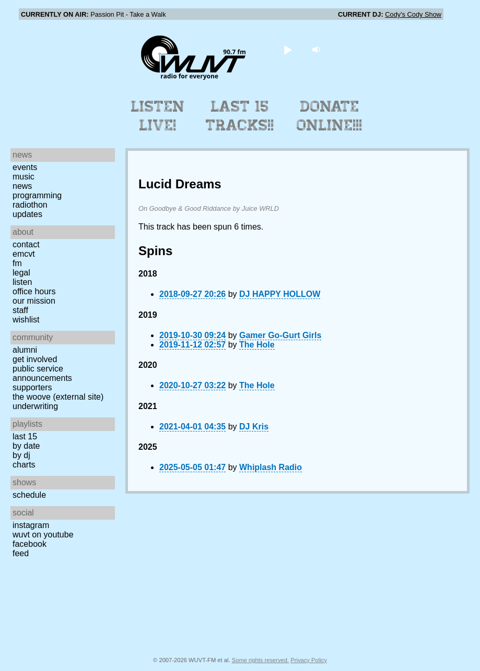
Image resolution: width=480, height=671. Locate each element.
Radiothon (30, 204)
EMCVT (24, 253)
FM (17, 263)
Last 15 (25, 436)
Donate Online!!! (329, 116)
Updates (27, 214)
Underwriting (35, 406)
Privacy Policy (308, 660)
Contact (26, 244)
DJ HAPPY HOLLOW (279, 294)
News (22, 186)
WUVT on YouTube (43, 534)
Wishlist (26, 319)
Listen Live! (158, 116)
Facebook (29, 544)
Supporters (32, 387)
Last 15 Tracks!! (240, 116)
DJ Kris (253, 426)
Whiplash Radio (270, 467)
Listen (22, 282)
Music (23, 176)
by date (26, 445)
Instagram (31, 525)
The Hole (257, 344)
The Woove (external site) (58, 396)
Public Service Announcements (42, 373)
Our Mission (34, 300)
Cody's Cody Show (413, 14)
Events (25, 167)
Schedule (29, 494)
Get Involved (35, 359)
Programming (37, 195)
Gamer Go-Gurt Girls (280, 335)
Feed (21, 553)
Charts (24, 464)
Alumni (25, 349)
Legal (21, 272)
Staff (20, 310)
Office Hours (34, 291)
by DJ (21, 455)
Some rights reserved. (260, 660)
